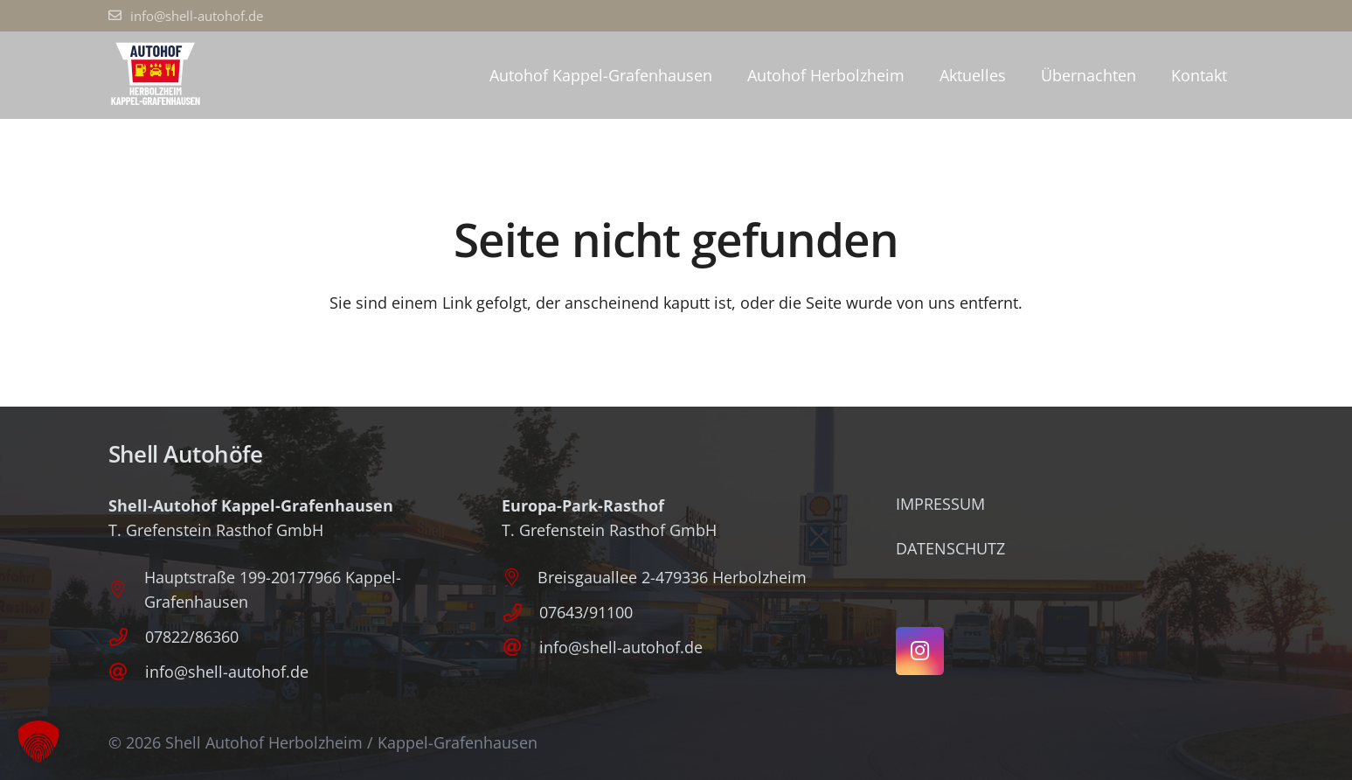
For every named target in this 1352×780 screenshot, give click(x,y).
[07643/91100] (520, 612)
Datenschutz (950, 548)
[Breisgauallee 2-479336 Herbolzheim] (519, 577)
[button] (38, 741)
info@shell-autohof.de (227, 671)
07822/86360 (192, 636)
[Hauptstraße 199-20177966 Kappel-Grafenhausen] (126, 589)
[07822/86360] (126, 637)
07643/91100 (586, 612)
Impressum (940, 503)
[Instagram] (920, 651)
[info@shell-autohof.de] (126, 672)
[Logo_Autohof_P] (156, 75)
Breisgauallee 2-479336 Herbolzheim (672, 577)
